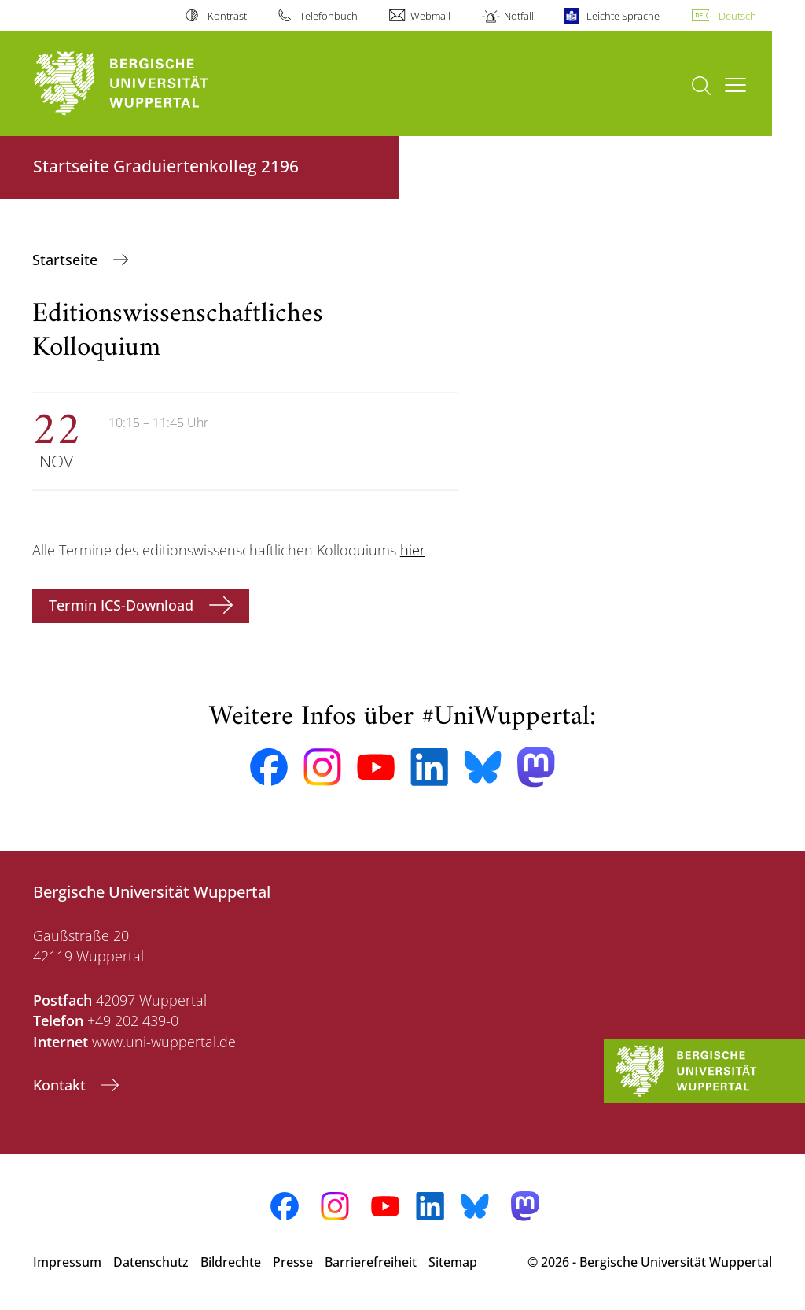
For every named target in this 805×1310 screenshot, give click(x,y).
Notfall (519, 16)
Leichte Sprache (623, 16)
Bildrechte (230, 1262)
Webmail (430, 16)
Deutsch (737, 16)
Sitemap (452, 1262)
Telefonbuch (329, 16)
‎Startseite (66, 259)
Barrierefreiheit (371, 1262)
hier (412, 550)
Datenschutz (151, 1262)
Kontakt (61, 1085)
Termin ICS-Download (123, 605)
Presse (293, 1262)
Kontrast (227, 16)
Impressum (67, 1262)
